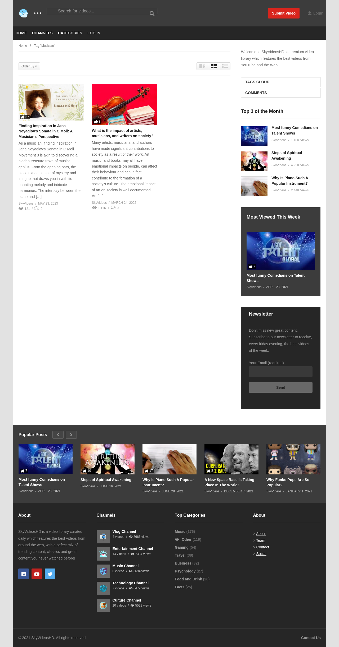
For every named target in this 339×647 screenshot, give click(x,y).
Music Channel (126, 566)
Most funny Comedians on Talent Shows (276, 278)
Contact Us (311, 638)
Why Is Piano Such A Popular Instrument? (168, 482)
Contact (262, 547)
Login (315, 13)
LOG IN (93, 33)
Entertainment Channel (133, 549)
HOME (21, 33)
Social (261, 554)
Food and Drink (189, 579)
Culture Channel (127, 600)
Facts (180, 587)
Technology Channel (131, 583)
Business (183, 563)
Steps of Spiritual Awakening (106, 480)
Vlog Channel (124, 531)
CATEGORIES (70, 33)
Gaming (182, 547)
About (261, 534)
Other (184, 539)
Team (260, 540)
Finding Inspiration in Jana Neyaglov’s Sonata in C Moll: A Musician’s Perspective (46, 131)
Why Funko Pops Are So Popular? (287, 482)
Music (180, 531)
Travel (180, 555)
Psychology (186, 571)
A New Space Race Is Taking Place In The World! (229, 482)
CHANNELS (42, 33)
